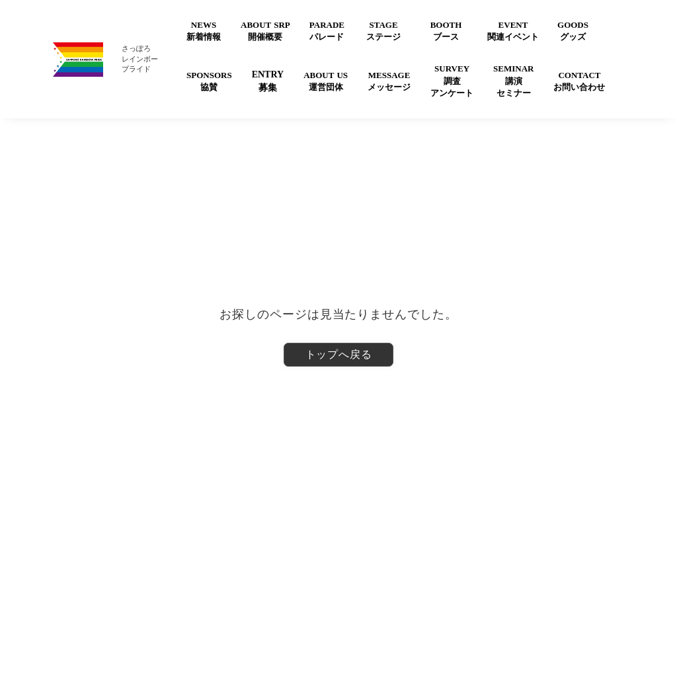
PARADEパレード (326, 31)
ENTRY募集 (268, 81)
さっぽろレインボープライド (140, 58)
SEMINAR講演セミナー (513, 80)
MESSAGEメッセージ (389, 81)
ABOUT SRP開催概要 (265, 31)
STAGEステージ (383, 31)
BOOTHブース (446, 31)
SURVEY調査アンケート (451, 80)
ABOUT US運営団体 (325, 81)
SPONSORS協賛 (209, 81)
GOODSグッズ (572, 31)
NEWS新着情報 (203, 31)
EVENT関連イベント (513, 31)
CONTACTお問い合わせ (579, 81)
